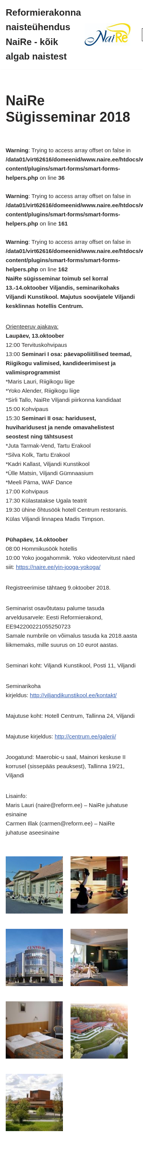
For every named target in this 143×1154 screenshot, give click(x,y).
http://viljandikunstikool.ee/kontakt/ (73, 695)
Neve (39, 1146)
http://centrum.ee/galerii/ (85, 736)
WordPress (96, 1146)
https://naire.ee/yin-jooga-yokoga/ (58, 567)
